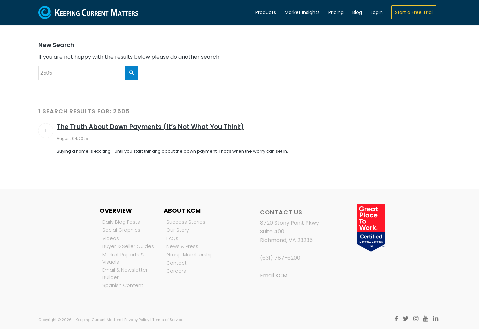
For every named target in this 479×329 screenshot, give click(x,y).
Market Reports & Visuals (123, 258)
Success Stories (185, 222)
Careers (176, 271)
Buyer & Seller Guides (128, 246)
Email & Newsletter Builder (125, 274)
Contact (176, 263)
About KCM (182, 210)
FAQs (172, 238)
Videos (110, 238)
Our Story (177, 230)
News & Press (182, 246)
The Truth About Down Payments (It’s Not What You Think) (150, 126)
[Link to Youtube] (426, 319)
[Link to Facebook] (396, 319)
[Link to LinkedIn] (436, 319)
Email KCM (273, 275)
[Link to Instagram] (416, 319)
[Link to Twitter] (406, 319)
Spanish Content (122, 285)
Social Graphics (121, 230)
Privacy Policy (136, 319)
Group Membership (190, 254)
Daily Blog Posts (121, 222)
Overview (116, 210)
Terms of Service (167, 319)
